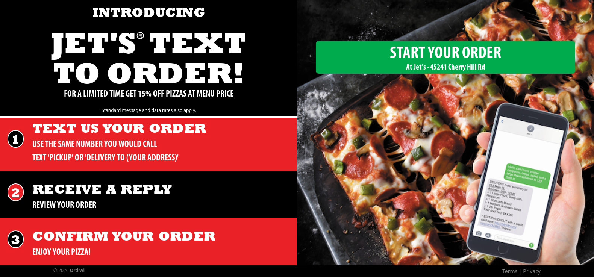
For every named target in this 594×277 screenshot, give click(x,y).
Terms (510, 271)
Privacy (532, 271)
